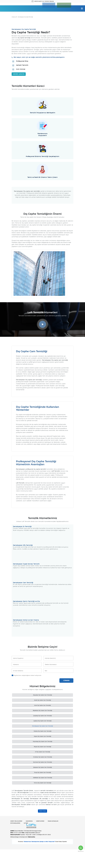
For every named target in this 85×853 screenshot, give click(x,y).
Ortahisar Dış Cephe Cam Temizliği (42, 757)
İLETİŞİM (27, 827)
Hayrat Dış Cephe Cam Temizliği (42, 736)
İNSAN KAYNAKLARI (55, 825)
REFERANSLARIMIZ (15, 827)
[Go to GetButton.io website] (81, 851)
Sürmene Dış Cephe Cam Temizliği (42, 762)
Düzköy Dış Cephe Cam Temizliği (42, 731)
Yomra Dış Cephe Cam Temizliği (42, 783)
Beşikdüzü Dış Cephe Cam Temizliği (42, 710)
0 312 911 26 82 (64, 5)
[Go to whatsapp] (80, 848)
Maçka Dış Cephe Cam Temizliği (42, 747)
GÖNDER (66, 681)
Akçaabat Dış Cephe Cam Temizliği (42, 695)
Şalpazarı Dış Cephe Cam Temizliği (42, 767)
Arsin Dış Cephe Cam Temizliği (42, 705)
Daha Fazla (42, 811)
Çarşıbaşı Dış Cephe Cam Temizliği (42, 716)
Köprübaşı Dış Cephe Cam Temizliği (42, 741)
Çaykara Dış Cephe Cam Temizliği (42, 721)
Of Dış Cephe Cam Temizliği (42, 752)
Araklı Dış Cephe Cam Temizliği (42, 700)
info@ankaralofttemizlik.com (32, 836)
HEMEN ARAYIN (19, 74)
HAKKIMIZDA (30, 825)
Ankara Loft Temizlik (9, 8)
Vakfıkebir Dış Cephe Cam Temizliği (42, 778)
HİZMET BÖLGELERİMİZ (16, 825)
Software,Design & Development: (22, 840)
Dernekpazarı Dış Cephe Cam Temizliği (42, 726)
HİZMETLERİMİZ (42, 825)
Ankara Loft (14, 17)
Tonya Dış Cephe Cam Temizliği (42, 772)
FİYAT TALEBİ (48, 5)
